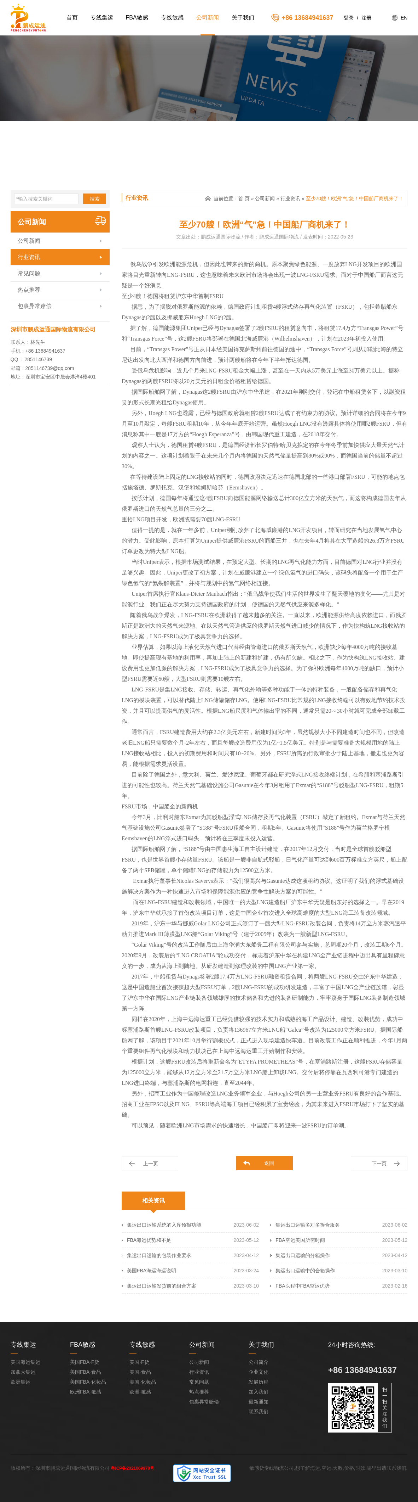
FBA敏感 (137, 18)
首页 (72, 18)
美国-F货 (139, 1362)
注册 (366, 18)
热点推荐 (29, 290)
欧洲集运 (20, 1382)
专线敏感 (172, 18)
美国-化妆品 (142, 1382)
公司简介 (258, 1362)
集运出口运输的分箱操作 (302, 1255)
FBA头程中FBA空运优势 (302, 1286)
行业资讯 (29, 257)
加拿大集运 (23, 1372)
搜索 (95, 199)
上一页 (150, 1163)
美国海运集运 (25, 1362)
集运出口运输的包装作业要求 (159, 1255)
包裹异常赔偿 (35, 306)
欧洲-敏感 (140, 1392)
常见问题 (29, 273)
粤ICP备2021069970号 (132, 1468)
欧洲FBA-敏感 (85, 1392)
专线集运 (102, 18)
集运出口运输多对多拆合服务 (307, 1225)
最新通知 (258, 1402)
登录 (349, 18)
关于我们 (243, 18)
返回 (269, 1163)
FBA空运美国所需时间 (300, 1240)
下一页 (379, 1163)
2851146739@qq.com (49, 368)
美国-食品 (140, 1372)
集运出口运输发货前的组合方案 (161, 1286)
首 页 (244, 198)
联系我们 (258, 1411)
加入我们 (258, 1392)
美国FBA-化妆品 (88, 1382)
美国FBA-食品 (85, 1372)
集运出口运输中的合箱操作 (305, 1270)
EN (404, 18)
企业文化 (258, 1372)
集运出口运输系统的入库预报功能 (164, 1225)
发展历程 (258, 1382)
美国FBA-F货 (84, 1362)
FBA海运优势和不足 (149, 1240)
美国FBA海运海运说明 (151, 1270)
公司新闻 (207, 18)
